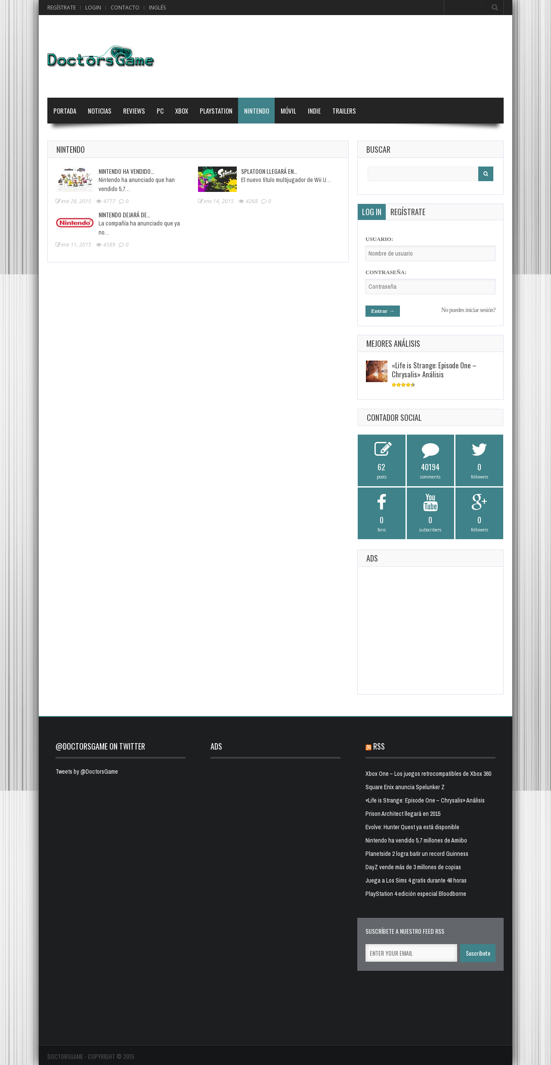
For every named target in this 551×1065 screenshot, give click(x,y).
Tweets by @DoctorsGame (87, 771)
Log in (371, 211)
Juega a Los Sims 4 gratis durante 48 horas (416, 880)
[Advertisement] (430, 629)
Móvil (288, 110)
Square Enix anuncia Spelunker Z (405, 787)
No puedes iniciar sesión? (468, 310)
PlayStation (216, 110)
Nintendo (256, 110)
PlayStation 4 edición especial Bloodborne (415, 894)
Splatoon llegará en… (269, 171)
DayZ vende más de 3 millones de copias (413, 867)
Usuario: (379, 239)
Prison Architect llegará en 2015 (402, 814)
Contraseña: (385, 272)
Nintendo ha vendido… (126, 171)
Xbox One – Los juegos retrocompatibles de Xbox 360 (428, 774)
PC (160, 110)
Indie (314, 110)
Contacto (125, 7)
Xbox (181, 110)
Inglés (157, 7)
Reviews (134, 110)
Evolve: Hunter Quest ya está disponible (412, 827)
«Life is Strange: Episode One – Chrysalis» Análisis (434, 370)
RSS (379, 746)
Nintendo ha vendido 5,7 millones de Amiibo (416, 840)
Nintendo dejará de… (124, 214)
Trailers (344, 110)
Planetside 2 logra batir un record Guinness (416, 854)
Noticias (99, 110)
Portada (64, 110)
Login (93, 7)
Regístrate (61, 7)
